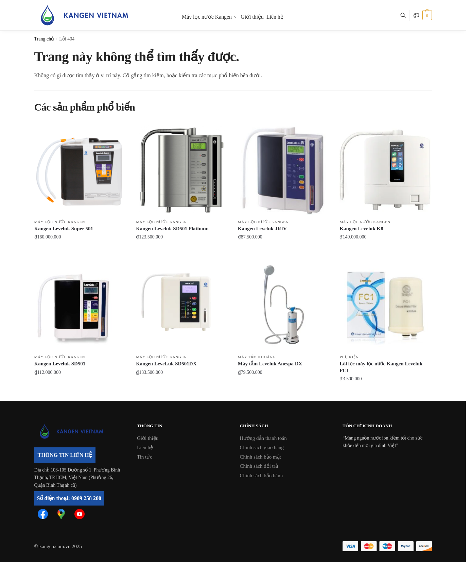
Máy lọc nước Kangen (59, 222)
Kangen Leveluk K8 (361, 228)
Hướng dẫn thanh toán (263, 438)
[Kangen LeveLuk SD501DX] (182, 305)
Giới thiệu (147, 438)
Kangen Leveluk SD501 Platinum (172, 228)
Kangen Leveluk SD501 (60, 363)
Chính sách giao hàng (262, 447)
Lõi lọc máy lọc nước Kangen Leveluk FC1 (380, 367)
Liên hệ (145, 447)
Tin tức (144, 457)
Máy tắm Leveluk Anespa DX (270, 363)
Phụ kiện (349, 357)
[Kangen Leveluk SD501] (80, 305)
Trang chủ (44, 39)
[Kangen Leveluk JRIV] (284, 169)
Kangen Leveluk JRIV (262, 228)
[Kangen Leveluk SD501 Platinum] (182, 169)
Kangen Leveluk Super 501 (63, 228)
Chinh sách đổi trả (259, 466)
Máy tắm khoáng (257, 357)
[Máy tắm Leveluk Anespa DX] (284, 305)
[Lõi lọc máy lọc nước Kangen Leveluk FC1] (385, 305)
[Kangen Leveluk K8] (385, 169)
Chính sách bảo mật (260, 457)
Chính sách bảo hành (261, 475)
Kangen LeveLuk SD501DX (166, 363)
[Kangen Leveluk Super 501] (80, 169)
